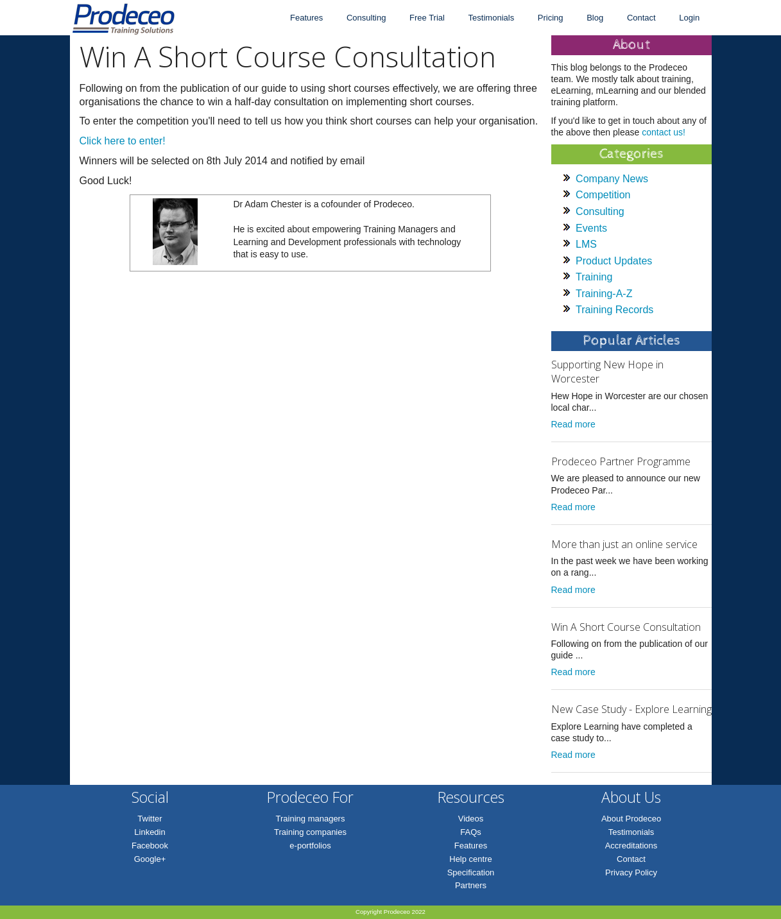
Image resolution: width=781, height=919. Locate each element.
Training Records (614, 309)
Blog (595, 17)
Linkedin (149, 832)
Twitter (149, 818)
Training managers (310, 818)
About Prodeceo (631, 818)
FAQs (470, 832)
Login (689, 17)
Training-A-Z (604, 293)
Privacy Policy (631, 872)
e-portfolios (309, 845)
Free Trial (427, 17)
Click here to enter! (123, 140)
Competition (603, 194)
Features (306, 17)
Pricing (550, 17)
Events (591, 228)
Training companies (310, 832)
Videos (471, 818)
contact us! (663, 132)
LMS (586, 244)
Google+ (150, 859)
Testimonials (491, 17)
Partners (470, 885)
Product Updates (614, 260)
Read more (573, 424)
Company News (612, 178)
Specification (471, 872)
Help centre (470, 859)
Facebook (150, 845)
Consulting (366, 17)
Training (594, 276)
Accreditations (631, 845)
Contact (641, 17)
